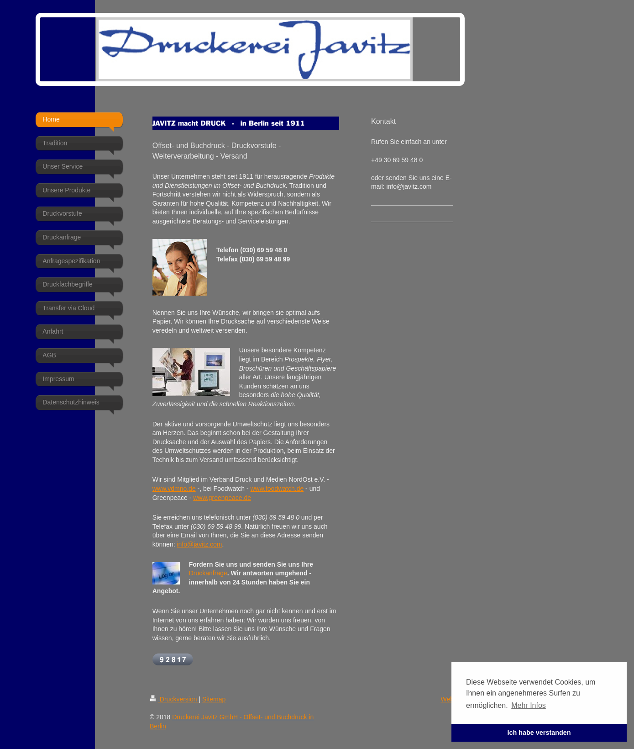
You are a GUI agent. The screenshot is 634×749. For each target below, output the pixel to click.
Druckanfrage (208, 573)
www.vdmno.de (174, 488)
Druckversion (174, 699)
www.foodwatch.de (277, 488)
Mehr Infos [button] (528, 705)
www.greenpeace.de (222, 497)
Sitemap (213, 699)
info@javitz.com (199, 544)
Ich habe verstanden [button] (539, 732)
